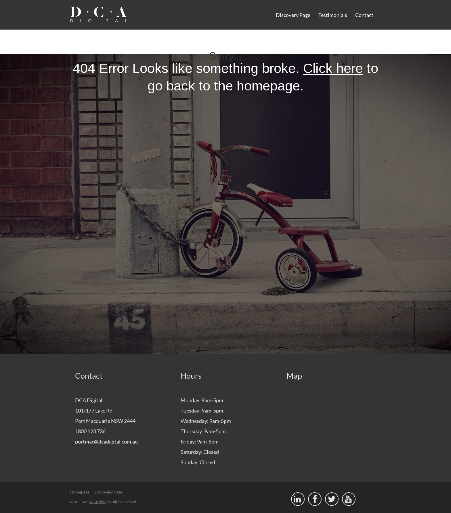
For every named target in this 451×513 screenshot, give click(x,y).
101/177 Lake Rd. (94, 410)
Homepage (79, 491)
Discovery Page (293, 15)
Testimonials (332, 15)
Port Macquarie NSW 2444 (105, 421)
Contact (364, 15)
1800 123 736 (90, 431)
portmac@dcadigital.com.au (106, 441)
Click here (333, 68)
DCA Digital (97, 502)
